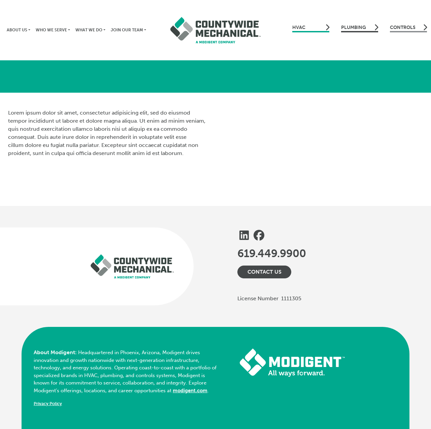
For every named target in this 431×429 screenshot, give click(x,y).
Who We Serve (51, 30)
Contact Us (264, 272)
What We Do (88, 30)
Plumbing (359, 27)
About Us (17, 30)
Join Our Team (127, 30)
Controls (408, 27)
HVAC (310, 27)
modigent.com (190, 391)
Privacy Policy (48, 403)
